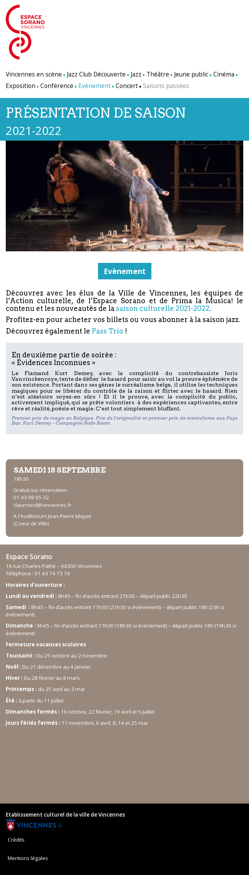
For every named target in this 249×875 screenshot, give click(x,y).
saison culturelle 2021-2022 (162, 308)
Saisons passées (166, 86)
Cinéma (223, 74)
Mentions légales (28, 858)
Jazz (136, 74)
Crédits (16, 839)
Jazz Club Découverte (96, 74)
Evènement (125, 271)
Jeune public (191, 74)
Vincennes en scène (34, 74)
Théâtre (157, 74)
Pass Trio (107, 331)
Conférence (56, 86)
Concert (127, 86)
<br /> (124, 761)
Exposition (20, 86)
